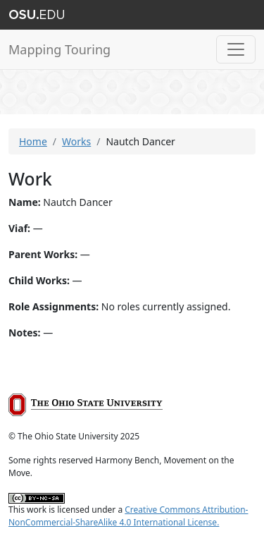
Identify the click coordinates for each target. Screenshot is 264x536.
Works (76, 141)
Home (33, 141)
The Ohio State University (36, 14)
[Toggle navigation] (236, 49)
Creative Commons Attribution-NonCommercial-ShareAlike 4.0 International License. (128, 516)
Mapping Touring (59, 49)
